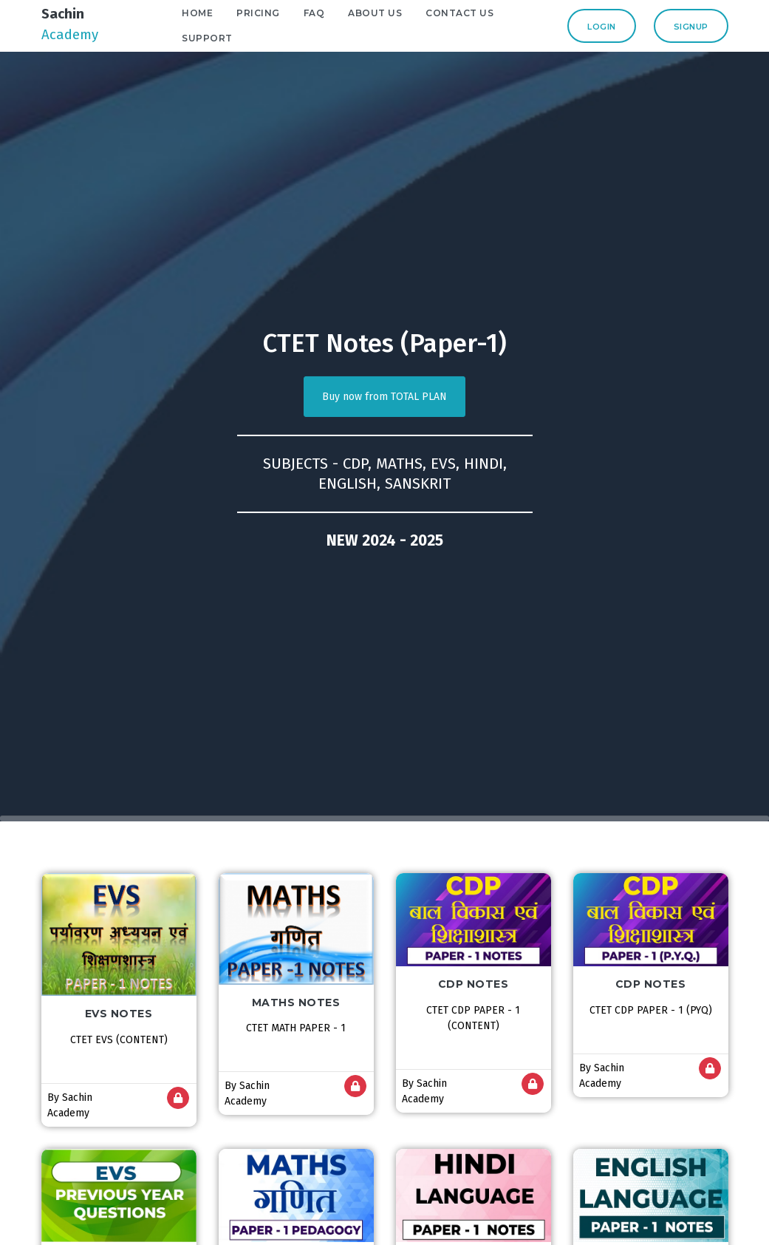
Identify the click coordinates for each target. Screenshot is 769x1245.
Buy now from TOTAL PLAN (384, 396)
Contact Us (480, 12)
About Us (396, 12)
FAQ (334, 12)
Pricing (279, 12)
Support (227, 38)
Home (217, 12)
